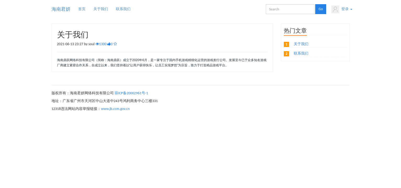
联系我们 (123, 9)
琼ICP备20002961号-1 (131, 93)
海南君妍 (61, 9)
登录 (341, 9)
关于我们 (100, 9)
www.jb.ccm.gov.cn (115, 109)
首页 (82, 9)
